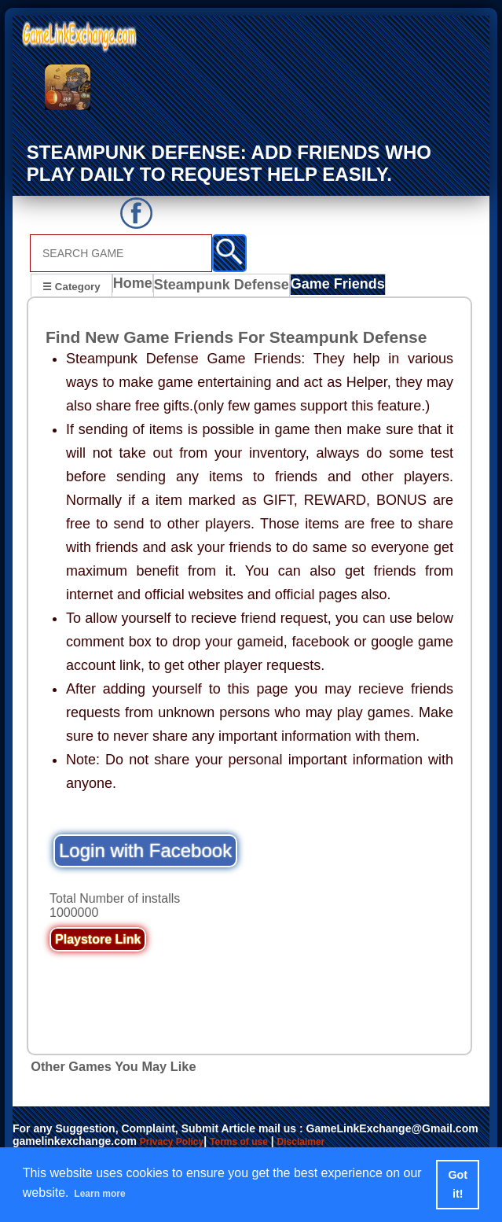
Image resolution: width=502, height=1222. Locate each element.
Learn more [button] (109, 1193)
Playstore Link (98, 941)
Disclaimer (325, 1142)
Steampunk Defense (221, 287)
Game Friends (327, 287)
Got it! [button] (458, 1184)
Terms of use (254, 1142)
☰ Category (71, 285)
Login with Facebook (145, 852)
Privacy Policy (177, 1142)
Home (136, 287)
